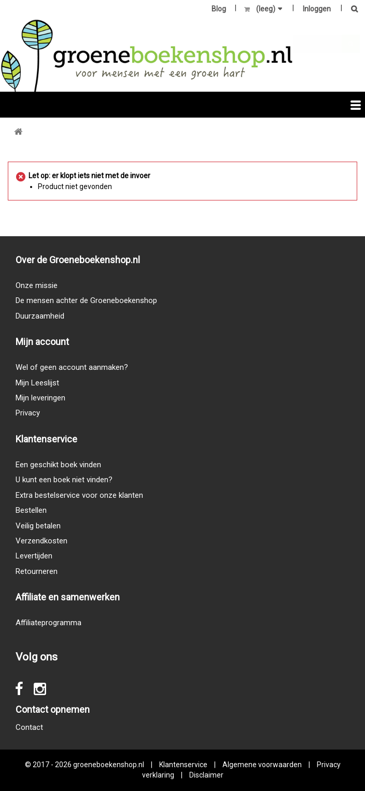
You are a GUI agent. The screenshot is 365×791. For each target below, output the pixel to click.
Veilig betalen (38, 525)
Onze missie (37, 285)
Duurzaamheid (40, 316)
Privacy (28, 413)
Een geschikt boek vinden (58, 464)
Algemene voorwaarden (262, 764)
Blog (219, 9)
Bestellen (31, 510)
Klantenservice (183, 764)
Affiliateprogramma (48, 622)
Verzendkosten (41, 540)
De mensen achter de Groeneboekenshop (86, 300)
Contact (29, 727)
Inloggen (317, 9)
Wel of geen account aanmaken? (72, 367)
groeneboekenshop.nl (109, 764)
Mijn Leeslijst (37, 382)
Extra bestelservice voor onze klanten (79, 495)
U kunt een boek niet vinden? (64, 479)
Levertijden (34, 555)
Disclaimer (206, 775)
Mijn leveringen (40, 397)
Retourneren (37, 571)
